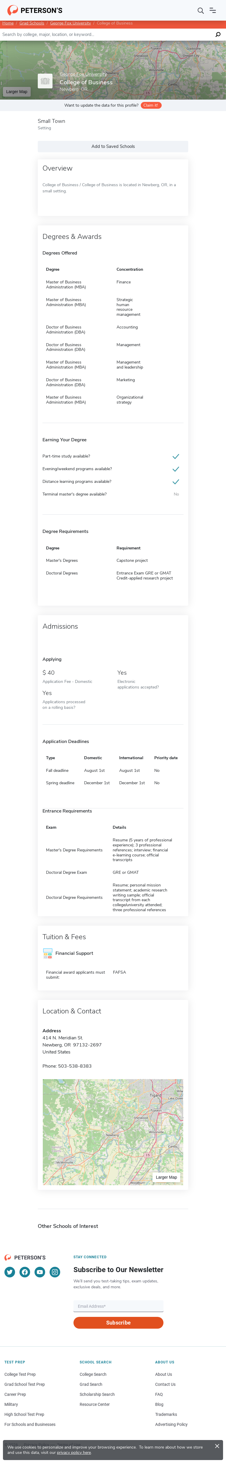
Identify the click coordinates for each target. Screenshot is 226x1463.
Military (11, 1404)
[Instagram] (55, 1272)
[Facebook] (24, 1272)
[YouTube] (40, 1272)
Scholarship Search (97, 1394)
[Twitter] (9, 1272)
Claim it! (150, 105)
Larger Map (16, 91)
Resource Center (95, 1404)
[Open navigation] (213, 10)
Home (8, 23)
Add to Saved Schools (113, 146)
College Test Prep (20, 1374)
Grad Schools (31, 23)
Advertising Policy (171, 1424)
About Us (163, 1374)
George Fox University (70, 23)
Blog (159, 1404)
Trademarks (166, 1414)
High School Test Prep (24, 1414)
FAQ (159, 1394)
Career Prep (15, 1394)
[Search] (201, 10)
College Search (93, 1374)
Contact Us (165, 1384)
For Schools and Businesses (29, 1424)
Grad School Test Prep (24, 1384)
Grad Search (91, 1384)
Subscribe (118, 1323)
